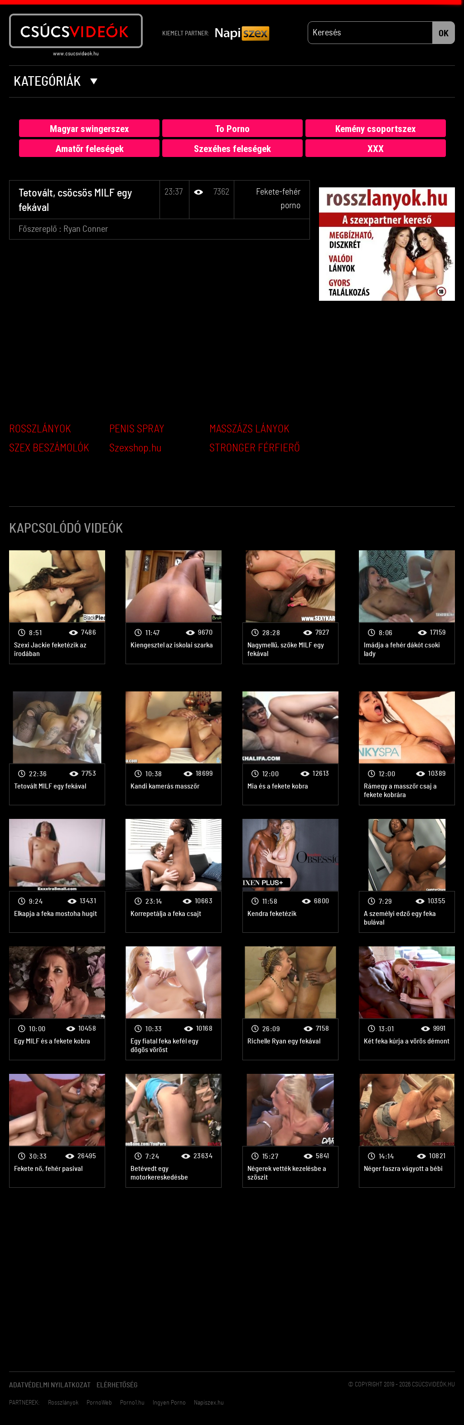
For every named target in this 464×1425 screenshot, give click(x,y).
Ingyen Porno (169, 1403)
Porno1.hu (132, 1403)
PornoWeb (99, 1403)
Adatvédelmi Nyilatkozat (50, 1385)
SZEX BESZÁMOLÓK (49, 448)
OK (444, 33)
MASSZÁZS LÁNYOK (249, 429)
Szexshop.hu (135, 448)
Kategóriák (55, 81)
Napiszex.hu (209, 1403)
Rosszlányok (63, 1403)
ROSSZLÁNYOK (40, 429)
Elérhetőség (117, 1385)
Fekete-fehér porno (57, 607)
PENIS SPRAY (136, 429)
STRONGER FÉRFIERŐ (254, 448)
